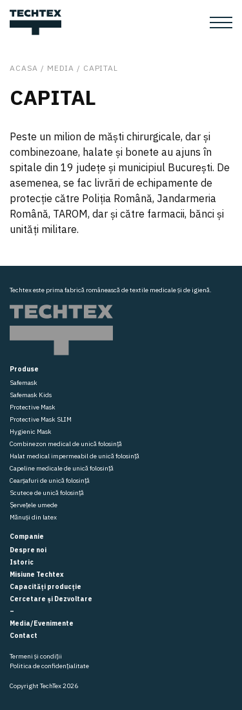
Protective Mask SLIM (41, 419)
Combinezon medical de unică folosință (66, 444)
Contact (23, 635)
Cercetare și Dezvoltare (51, 599)
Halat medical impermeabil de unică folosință (74, 456)
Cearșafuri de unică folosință (50, 480)
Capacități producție (45, 587)
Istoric (22, 562)
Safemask (23, 382)
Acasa (24, 68)
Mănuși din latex (33, 517)
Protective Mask (32, 407)
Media (60, 68)
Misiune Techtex (37, 574)
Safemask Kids (31, 395)
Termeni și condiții (36, 656)
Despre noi (28, 550)
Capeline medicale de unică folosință (62, 468)
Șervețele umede (33, 505)
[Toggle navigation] (221, 23)
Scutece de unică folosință (47, 493)
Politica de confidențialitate (49, 666)
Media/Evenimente (42, 623)
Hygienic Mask (31, 431)
